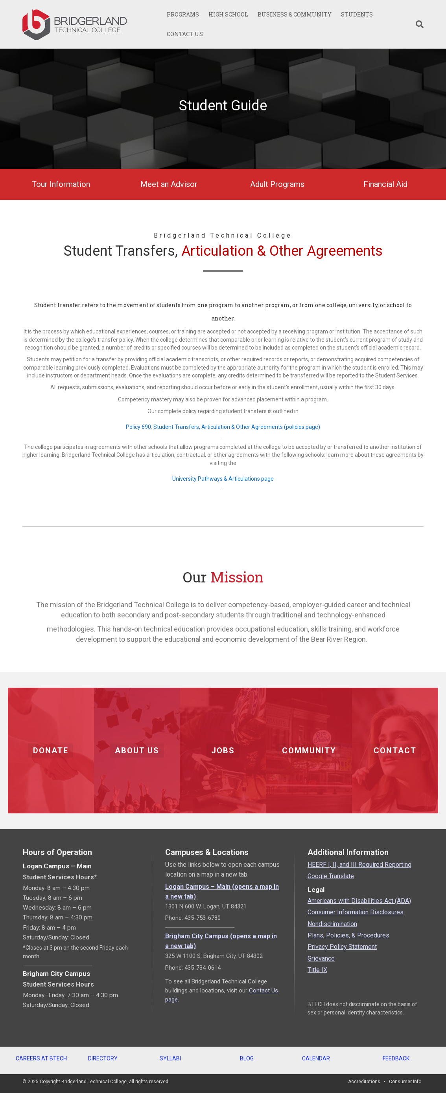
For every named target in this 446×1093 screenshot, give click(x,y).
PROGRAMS (183, 14)
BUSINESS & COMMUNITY (295, 14)
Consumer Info (405, 1081)
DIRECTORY (103, 1058)
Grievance (321, 958)
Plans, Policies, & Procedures (348, 935)
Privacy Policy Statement (342, 946)
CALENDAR (316, 1058)
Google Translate (331, 876)
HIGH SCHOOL (228, 14)
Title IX (317, 970)
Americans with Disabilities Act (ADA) (359, 900)
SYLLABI (170, 1058)
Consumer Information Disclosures (356, 912)
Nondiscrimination (332, 924)
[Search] (417, 24)
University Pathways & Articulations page (223, 479)
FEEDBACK (396, 1058)
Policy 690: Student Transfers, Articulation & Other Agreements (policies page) (223, 427)
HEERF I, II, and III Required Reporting (359, 864)
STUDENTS (357, 14)
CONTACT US (185, 34)
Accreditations (364, 1081)
